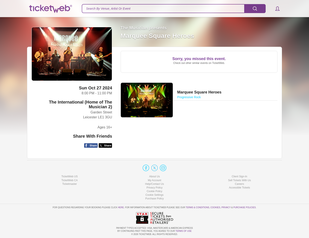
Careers (239, 183)
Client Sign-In (239, 176)
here (121, 207)
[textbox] (174, 8)
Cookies (215, 207)
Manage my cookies (154, 194)
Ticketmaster (69, 183)
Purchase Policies (244, 207)
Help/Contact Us (154, 183)
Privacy (226, 207)
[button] (275, 8)
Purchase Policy (154, 198)
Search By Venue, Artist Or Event (108, 8)
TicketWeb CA (69, 180)
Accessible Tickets (239, 187)
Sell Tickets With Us (239, 180)
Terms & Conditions (197, 207)
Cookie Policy (154, 191)
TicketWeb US (69, 176)
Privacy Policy (155, 187)
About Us (154, 176)
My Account (154, 180)
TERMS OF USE (184, 231)
